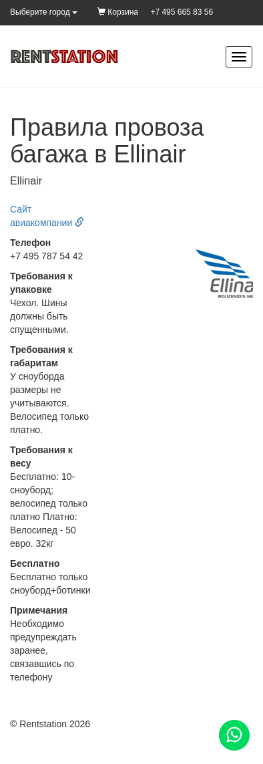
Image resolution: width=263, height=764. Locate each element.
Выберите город (43, 12)
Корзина (117, 12)
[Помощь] (234, 735)
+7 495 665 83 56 (181, 12)
